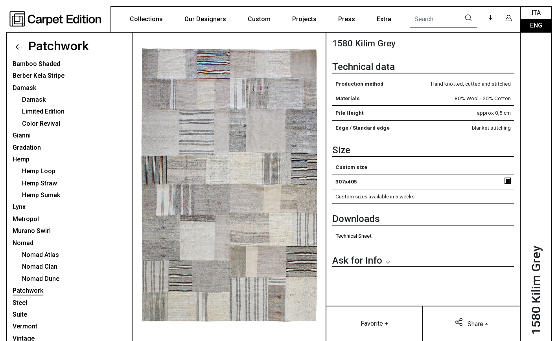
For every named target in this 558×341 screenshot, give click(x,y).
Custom (259, 19)
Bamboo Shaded (36, 64)
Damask (24, 88)
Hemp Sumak (41, 195)
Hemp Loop (38, 171)
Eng (536, 25)
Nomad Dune (40, 278)
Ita (536, 12)
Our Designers (205, 19)
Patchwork (57, 45)
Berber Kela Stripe (38, 75)
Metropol (26, 219)
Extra (384, 19)
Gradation (27, 147)
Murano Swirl (32, 231)
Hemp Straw (39, 183)
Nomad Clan (39, 266)
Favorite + (374, 323)
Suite (20, 314)
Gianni (22, 135)
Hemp (21, 159)
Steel (20, 302)
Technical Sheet (353, 236)
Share (470, 323)
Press (346, 19)
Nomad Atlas (40, 254)
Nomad (23, 243)
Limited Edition (43, 111)
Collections (146, 19)
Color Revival (41, 123)
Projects (304, 19)
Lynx (19, 207)
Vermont (25, 326)
